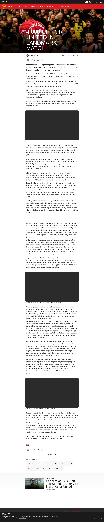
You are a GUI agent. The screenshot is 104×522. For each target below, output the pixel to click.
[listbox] (4, 1)
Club (70, 463)
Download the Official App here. (53, 438)
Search (37, 468)
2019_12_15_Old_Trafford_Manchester (54, 463)
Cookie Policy (22, 517)
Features (30, 463)
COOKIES (6, 514)
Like (38, 463)
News (29, 468)
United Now (46, 468)
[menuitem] (10, 6)
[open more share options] (42, 60)
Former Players (58, 468)
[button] (101, 6)
